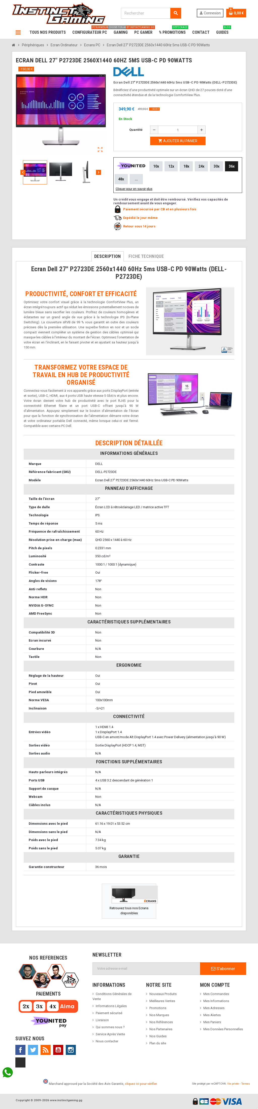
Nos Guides (158, 1036)
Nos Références (161, 1022)
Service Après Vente (110, 1034)
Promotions (157, 1008)
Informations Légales (111, 1006)
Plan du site (157, 1043)
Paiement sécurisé (109, 1013)
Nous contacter (107, 1041)
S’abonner (223, 968)
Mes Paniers (212, 1022)
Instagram (71, 1050)
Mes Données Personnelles (223, 1029)
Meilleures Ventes (162, 1001)
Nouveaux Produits (163, 994)
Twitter (33, 1050)
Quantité (136, 130)
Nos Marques (159, 1015)
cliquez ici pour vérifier (141, 1084)
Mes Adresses (213, 1008)
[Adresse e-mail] (146, 968)
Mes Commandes (216, 994)
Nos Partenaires (160, 1029)
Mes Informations (216, 1001)
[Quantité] (178, 130)
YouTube (58, 1050)
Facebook (20, 1050)
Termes (245, 1083)
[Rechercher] (151, 13)
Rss (46, 1050)
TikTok (20, 1062)
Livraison (102, 1020)
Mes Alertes (212, 1015)
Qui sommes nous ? (110, 1027)
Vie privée (233, 1083)
